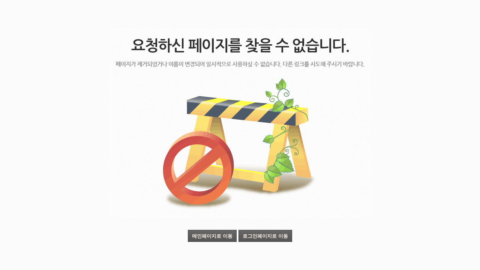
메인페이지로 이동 (212, 236)
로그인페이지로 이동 (265, 236)
